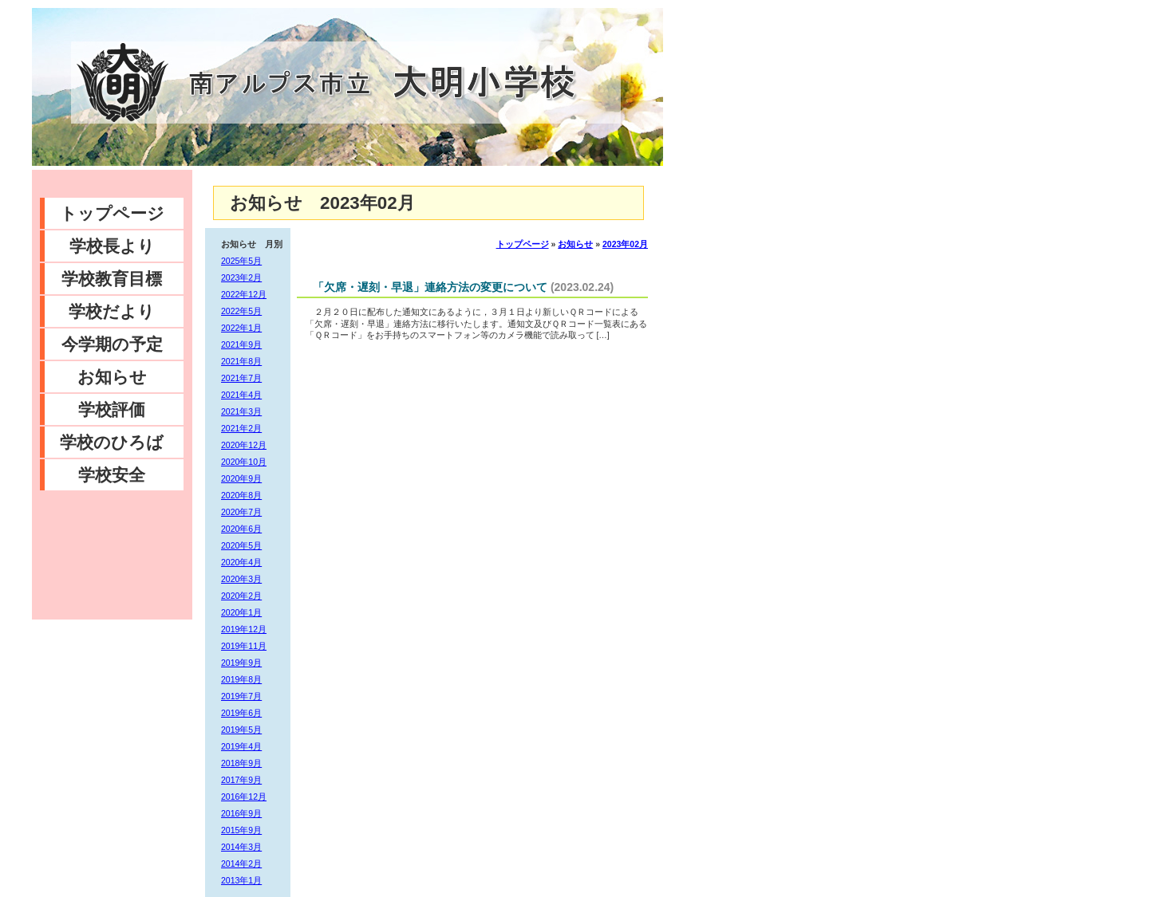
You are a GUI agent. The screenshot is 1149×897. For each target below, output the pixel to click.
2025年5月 (241, 261)
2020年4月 (241, 562)
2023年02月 (625, 244)
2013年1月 (241, 880)
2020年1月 (241, 612)
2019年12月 (244, 629)
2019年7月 (241, 696)
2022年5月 (241, 311)
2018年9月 (241, 763)
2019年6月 (241, 713)
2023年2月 (241, 277)
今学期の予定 (112, 344)
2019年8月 (241, 679)
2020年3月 (241, 579)
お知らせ (112, 377)
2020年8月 (241, 495)
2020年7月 (241, 512)
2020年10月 (244, 461)
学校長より (112, 246)
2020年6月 (241, 528)
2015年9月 (241, 830)
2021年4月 (241, 394)
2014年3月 (241, 847)
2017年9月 (241, 780)
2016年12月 (244, 796)
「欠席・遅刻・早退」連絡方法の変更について (430, 287)
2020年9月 (241, 478)
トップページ (112, 213)
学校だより (112, 311)
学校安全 (111, 475)
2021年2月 (241, 428)
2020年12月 (244, 445)
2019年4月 (241, 746)
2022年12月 (244, 294)
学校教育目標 (111, 278)
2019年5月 (241, 729)
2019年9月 (241, 662)
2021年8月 (241, 361)
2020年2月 (241, 595)
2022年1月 (241, 327)
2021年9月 (241, 344)
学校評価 (111, 409)
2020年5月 (241, 545)
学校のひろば (112, 442)
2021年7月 (241, 378)
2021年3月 (241, 411)
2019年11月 (244, 646)
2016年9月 (241, 813)
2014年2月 (241, 863)
